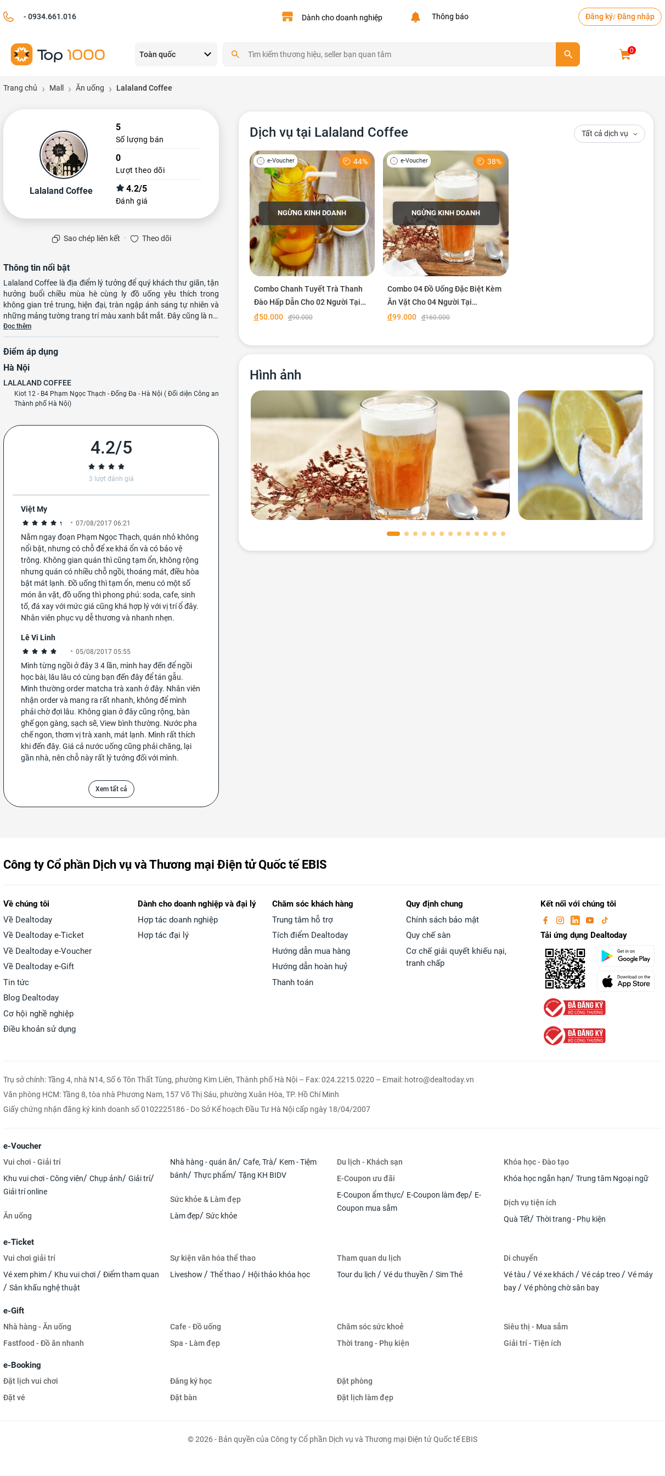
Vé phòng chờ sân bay (561, 1287)
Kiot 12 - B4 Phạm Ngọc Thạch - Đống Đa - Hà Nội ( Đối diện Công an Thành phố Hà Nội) (116, 398)
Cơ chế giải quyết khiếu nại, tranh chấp (456, 957)
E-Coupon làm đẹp (438, 1194)
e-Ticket (18, 1242)
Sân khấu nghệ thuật (44, 1287)
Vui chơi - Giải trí (32, 1162)
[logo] (58, 53)
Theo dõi (156, 238)
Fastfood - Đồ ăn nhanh (43, 1343)
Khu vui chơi (75, 1274)
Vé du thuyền (407, 1274)
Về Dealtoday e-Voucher (47, 951)
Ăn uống (17, 1215)
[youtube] (591, 919)
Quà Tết (517, 1219)
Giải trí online (25, 1191)
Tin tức (16, 982)
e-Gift (13, 1311)
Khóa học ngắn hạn (537, 1178)
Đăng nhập (636, 16)
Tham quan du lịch (369, 1258)
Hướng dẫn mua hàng (311, 951)
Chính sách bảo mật (442, 920)
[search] (568, 54)
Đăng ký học (191, 1381)
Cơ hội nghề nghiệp (38, 1014)
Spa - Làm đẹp (195, 1343)
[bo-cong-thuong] (573, 1007)
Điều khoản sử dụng (39, 1029)
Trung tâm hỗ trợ (302, 920)
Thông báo (449, 16)
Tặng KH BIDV (262, 1175)
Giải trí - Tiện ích (532, 1343)
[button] (393, 534)
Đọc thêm (17, 326)
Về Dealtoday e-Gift (38, 966)
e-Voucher (22, 1146)
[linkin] (576, 919)
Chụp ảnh (105, 1178)
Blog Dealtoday (31, 998)
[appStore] (629, 981)
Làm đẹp (185, 1215)
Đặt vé (14, 1397)
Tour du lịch (357, 1274)
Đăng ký (599, 16)
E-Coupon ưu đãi (366, 1178)
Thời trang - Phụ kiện (571, 1219)
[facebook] (546, 919)
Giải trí (139, 1178)
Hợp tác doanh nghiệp (178, 920)
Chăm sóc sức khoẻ (370, 1326)
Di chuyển (521, 1258)
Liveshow (187, 1274)
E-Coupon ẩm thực (369, 1194)
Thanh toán (292, 982)
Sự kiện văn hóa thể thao (213, 1258)
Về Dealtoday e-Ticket (43, 935)
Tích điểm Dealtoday (310, 935)
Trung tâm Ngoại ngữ (612, 1178)
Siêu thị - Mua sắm (536, 1326)
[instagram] (561, 919)
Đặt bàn (183, 1397)
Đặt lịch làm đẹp (365, 1397)
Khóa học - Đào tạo (536, 1162)
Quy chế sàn (428, 935)
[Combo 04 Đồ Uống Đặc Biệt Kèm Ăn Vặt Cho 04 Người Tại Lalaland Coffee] (446, 238)
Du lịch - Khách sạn (370, 1162)
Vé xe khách (554, 1274)
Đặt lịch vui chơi (30, 1381)
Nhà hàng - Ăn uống (37, 1326)
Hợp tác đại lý (163, 935)
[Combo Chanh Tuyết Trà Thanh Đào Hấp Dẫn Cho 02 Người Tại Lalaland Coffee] (312, 238)
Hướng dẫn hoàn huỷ (309, 966)
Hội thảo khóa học (279, 1274)
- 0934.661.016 (49, 16)
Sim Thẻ (449, 1274)
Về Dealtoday (27, 920)
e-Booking (22, 1365)
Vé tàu (515, 1274)
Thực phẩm (213, 1175)
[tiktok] (605, 919)
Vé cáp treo (602, 1274)
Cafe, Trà (258, 1162)
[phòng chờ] (380, 455)
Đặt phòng (355, 1381)
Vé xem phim (25, 1274)
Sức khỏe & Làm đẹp (205, 1199)
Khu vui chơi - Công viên (43, 1178)
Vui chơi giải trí (29, 1258)
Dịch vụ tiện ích (530, 1202)
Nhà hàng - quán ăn (203, 1162)
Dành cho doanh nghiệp (342, 17)
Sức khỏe (221, 1215)
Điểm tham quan (131, 1274)
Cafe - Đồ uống (195, 1326)
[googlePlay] (629, 956)
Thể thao (226, 1274)
